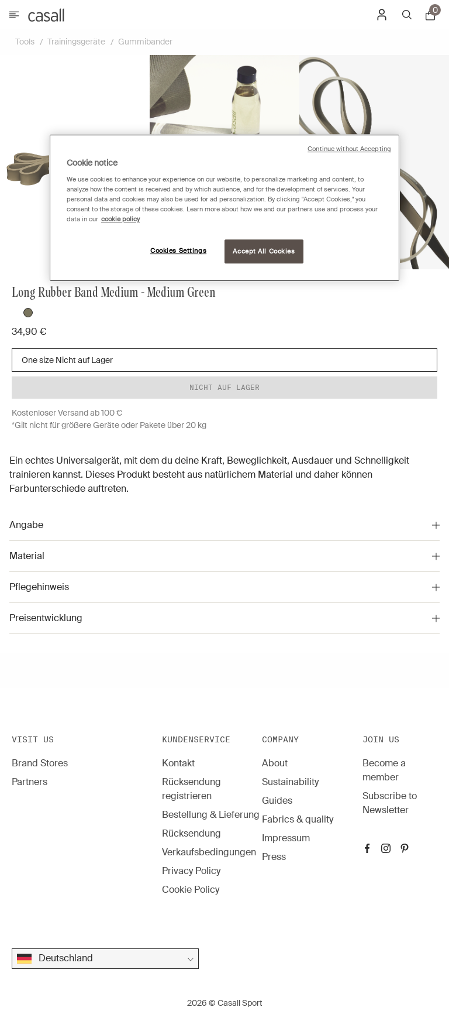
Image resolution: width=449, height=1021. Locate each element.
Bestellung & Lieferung (211, 814)
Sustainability (290, 782)
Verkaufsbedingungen (209, 852)
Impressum (286, 838)
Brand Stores (40, 763)
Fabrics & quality (297, 819)
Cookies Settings (178, 250)
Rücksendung (191, 833)
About (275, 763)
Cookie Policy (190, 889)
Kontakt (178, 763)
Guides (277, 800)
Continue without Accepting (349, 149)
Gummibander (145, 41)
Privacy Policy (191, 871)
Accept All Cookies (264, 251)
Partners (29, 782)
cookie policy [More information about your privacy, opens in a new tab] (120, 219)
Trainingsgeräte (76, 41)
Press (274, 857)
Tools (24, 41)
